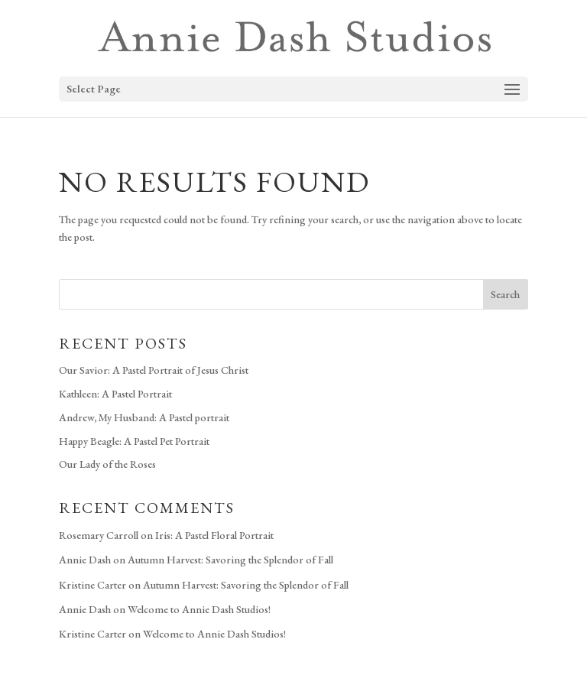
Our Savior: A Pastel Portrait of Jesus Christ (153, 370)
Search (505, 294)
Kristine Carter (92, 585)
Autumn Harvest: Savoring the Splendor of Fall (230, 559)
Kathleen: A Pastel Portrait (115, 394)
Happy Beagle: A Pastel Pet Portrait (134, 441)
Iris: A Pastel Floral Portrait (214, 535)
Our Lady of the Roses (107, 464)
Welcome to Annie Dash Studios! (199, 609)
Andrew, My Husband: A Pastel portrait (144, 417)
